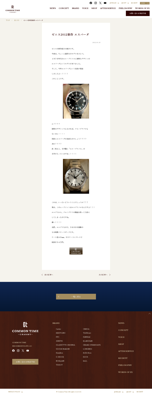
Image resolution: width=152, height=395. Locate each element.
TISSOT (59, 365)
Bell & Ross (87, 353)
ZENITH (59, 341)
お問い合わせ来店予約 (137, 13)
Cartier (58, 329)
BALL (85, 361)
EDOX (85, 357)
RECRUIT (134, 3)
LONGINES (87, 349)
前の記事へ (49, 274)
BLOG (16, 20)
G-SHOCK (60, 357)
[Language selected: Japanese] (145, 3)
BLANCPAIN (88, 341)
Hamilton (59, 353)
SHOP (94, 8)
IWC (57, 337)
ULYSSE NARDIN (63, 349)
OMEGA (86, 329)
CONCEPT (64, 8)
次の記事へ (103, 274)
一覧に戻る (76, 296)
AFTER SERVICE (108, 8)
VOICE (85, 8)
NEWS (53, 8)
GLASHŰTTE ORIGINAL (65, 345)
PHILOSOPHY (125, 8)
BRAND (75, 8)
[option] (146, 393)
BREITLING (60, 333)
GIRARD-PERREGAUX (92, 345)
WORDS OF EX (142, 8)
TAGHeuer (87, 333)
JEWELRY (113, 3)
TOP (8, 20)
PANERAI (86, 337)
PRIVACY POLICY (14, 392)
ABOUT (123, 3)
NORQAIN (60, 361)
